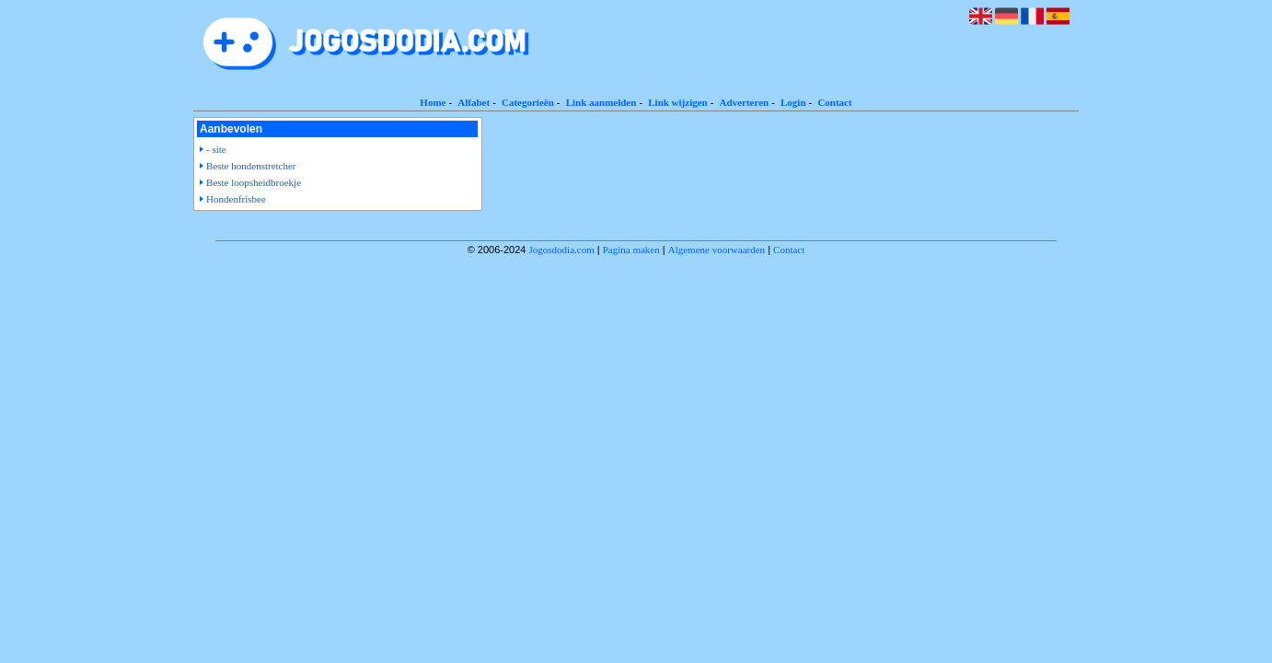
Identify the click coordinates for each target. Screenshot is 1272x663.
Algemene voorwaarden (716, 249)
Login (793, 102)
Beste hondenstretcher (250, 165)
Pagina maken (631, 249)
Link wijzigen (677, 102)
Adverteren (744, 102)
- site (216, 149)
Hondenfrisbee (236, 198)
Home (432, 102)
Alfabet (473, 102)
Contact (834, 102)
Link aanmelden (601, 102)
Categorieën (528, 102)
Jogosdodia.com (562, 249)
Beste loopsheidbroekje (253, 182)
